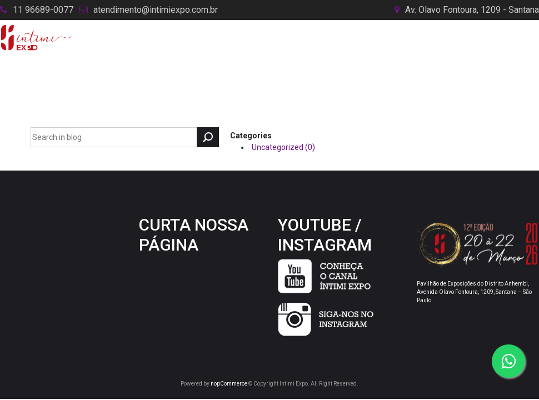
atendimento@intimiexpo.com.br (155, 9)
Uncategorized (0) (283, 147)
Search (208, 137)
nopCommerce (229, 384)
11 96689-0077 (43, 9)
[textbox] (114, 137)
